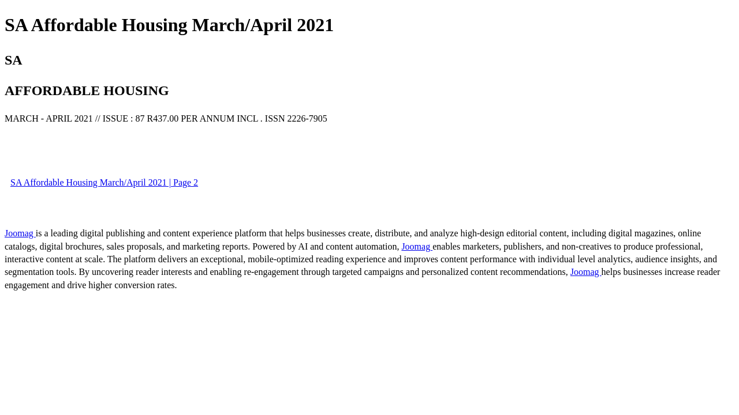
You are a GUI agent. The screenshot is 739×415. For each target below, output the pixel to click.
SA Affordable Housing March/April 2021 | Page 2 (104, 182)
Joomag (20, 233)
